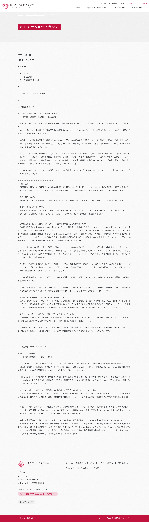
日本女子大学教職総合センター (118, 518)
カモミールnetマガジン (35, 14)
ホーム (79, 8)
